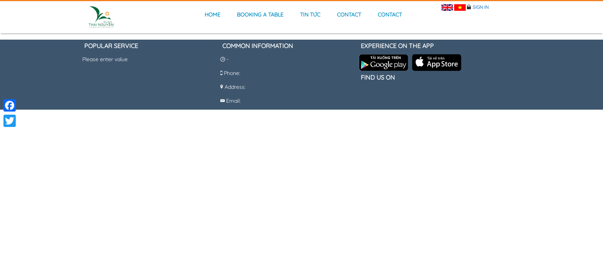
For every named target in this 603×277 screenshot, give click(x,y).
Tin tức (310, 14)
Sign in (481, 7)
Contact (349, 14)
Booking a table (260, 14)
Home (212, 14)
